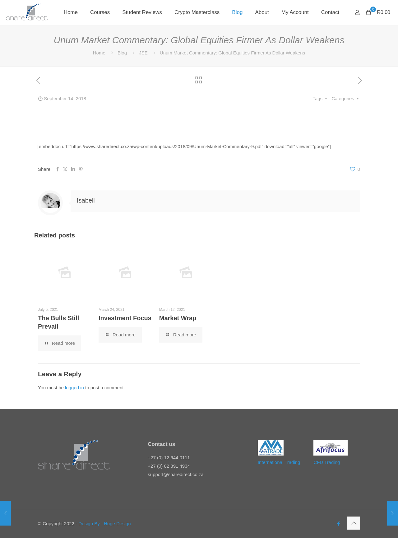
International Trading (279, 462)
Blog (122, 52)
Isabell (86, 200)
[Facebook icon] (338, 523)
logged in (74, 387)
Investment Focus (125, 318)
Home (99, 52)
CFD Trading (326, 462)
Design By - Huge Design (104, 523)
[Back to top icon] (353, 523)
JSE (143, 52)
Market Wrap (178, 318)
